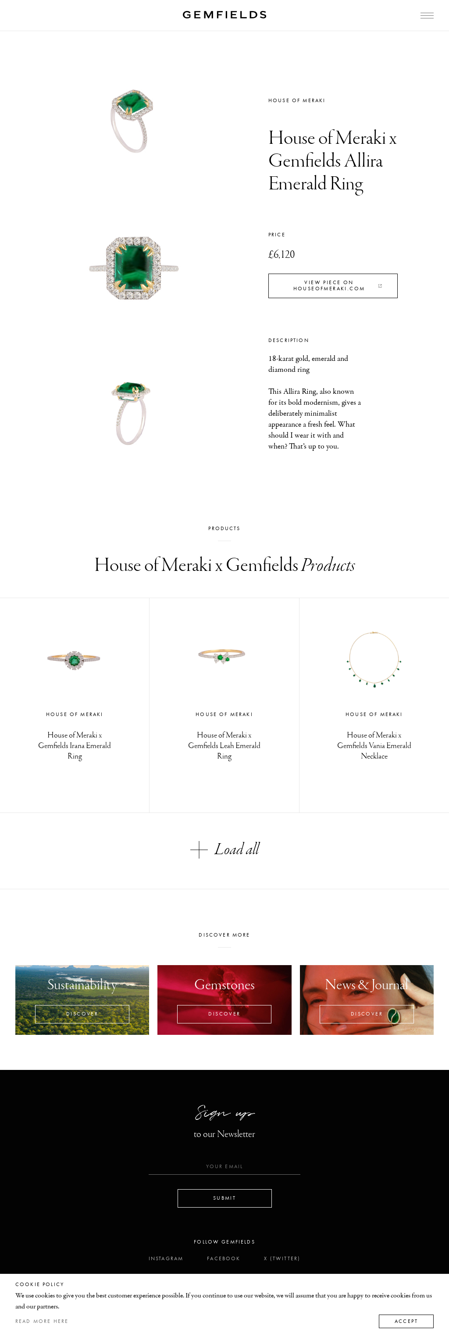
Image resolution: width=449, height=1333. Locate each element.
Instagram (166, 1258)
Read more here (41, 1321)
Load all (224, 850)
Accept (406, 1321)
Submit (224, 1198)
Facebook (223, 1258)
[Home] (224, 14)
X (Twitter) (282, 1258)
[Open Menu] (427, 15)
